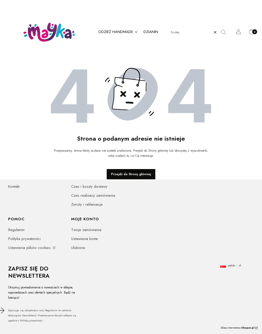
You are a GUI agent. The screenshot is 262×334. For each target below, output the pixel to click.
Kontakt (13, 186)
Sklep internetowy (237, 328)
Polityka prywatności (24, 239)
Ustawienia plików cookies (30, 248)
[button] (225, 32)
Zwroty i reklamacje (87, 204)
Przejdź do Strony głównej (131, 174)
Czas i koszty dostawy (89, 186)
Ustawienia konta (84, 239)
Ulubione (78, 248)
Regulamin (16, 230)
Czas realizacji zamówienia (93, 195)
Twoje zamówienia (86, 230)
